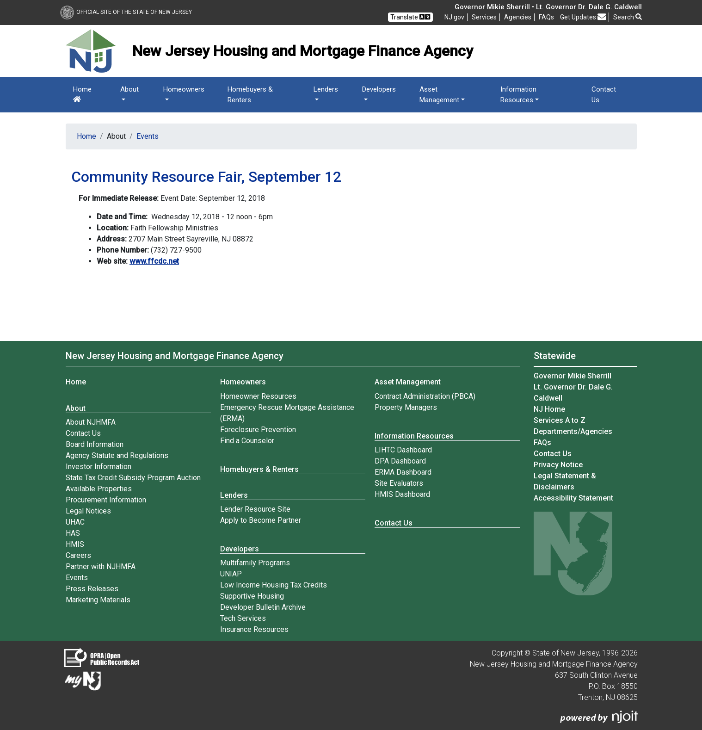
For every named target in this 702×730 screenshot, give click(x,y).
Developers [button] (379, 89)
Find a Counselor (247, 440)
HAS (73, 533)
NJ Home (549, 409)
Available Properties (99, 488)
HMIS (75, 544)
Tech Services (243, 618)
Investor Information (98, 466)
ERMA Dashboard (403, 472)
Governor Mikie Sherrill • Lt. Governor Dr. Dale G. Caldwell (548, 7)
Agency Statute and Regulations (117, 455)
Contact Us (603, 94)
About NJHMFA (91, 422)
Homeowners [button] (183, 89)
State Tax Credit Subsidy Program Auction (133, 477)
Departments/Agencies (573, 431)
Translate (410, 16)
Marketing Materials (98, 599)
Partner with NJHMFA (100, 566)
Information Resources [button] (518, 94)
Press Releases (92, 588)
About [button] (129, 89)
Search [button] (627, 17)
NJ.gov (454, 17)
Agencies (517, 17)
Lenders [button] (326, 89)
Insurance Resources (254, 629)
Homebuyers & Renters (250, 94)
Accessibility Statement (573, 498)
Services (484, 17)
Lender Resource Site (255, 509)
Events (147, 136)
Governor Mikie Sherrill (572, 375)
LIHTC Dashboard (403, 449)
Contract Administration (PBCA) (425, 396)
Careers (78, 555)
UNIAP (231, 573)
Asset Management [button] (439, 94)
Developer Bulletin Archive (263, 607)
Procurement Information (106, 499)
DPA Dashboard (400, 461)
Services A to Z (559, 420)
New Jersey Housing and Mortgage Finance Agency (174, 355)
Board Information (94, 444)
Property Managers (406, 407)
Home (82, 94)
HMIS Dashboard (402, 494)
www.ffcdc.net (154, 261)
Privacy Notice (558, 464)
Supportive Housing (252, 596)
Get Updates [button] (583, 16)
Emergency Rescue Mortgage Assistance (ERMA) (287, 413)
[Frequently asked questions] (546, 17)
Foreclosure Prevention (258, 429)
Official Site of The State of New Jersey (126, 12)
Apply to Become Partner (260, 520)
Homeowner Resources (258, 396)
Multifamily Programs (255, 562)
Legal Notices (88, 511)
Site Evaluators (399, 483)
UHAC (75, 522)
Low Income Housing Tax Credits (273, 585)
